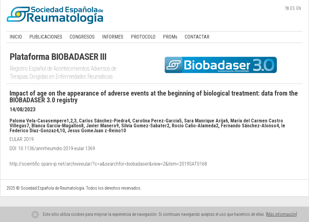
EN (298, 8)
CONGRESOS (82, 37)
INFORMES (112, 37)
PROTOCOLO (143, 37)
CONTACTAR (197, 37)
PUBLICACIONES (45, 37)
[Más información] (281, 214)
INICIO (16, 37)
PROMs (170, 37)
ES (292, 8)
